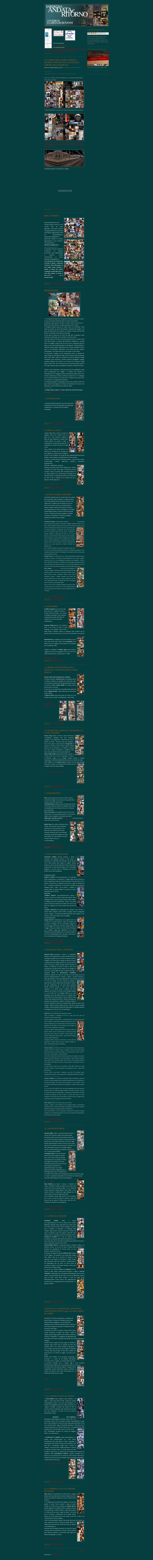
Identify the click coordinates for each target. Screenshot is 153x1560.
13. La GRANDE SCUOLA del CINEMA (59, 1396)
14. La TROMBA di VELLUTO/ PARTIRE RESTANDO (59, 1490)
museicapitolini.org (72, 521)
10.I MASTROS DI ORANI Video (53, 1206)
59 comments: (61, 209)
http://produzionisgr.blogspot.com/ (62, 45)
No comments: (61, 423)
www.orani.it (48, 1182)
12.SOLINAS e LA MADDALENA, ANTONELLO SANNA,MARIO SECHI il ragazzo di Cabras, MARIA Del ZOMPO (64, 1311)
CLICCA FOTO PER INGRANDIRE (55, 424)
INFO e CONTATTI (51, 216)
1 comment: (60, 283)
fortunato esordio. (64, 479)
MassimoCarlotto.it (67, 818)
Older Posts (81, 1551)
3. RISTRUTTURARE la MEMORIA (57, 495)
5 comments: (61, 53)
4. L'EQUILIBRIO (51, 606)
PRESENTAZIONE (51, 291)
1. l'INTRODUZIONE (52, 399)
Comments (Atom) (56, 1554)
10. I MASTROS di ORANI (54, 1128)
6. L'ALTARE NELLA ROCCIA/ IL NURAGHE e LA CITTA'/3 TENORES (63, 732)
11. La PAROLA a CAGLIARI (55, 1216)
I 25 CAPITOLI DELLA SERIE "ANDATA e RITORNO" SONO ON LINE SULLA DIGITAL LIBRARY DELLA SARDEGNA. (61, 62)
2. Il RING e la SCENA (52, 430)
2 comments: (61, 1121)
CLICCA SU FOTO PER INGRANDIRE (56, 284)
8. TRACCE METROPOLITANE (56, 854)
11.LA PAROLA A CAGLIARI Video (53, 1287)
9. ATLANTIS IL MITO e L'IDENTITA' (58, 950)
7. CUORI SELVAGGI (52, 793)
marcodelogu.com (56, 568)
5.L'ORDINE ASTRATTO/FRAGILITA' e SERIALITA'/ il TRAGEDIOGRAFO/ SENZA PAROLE (61, 669)
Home (61, 1551)
